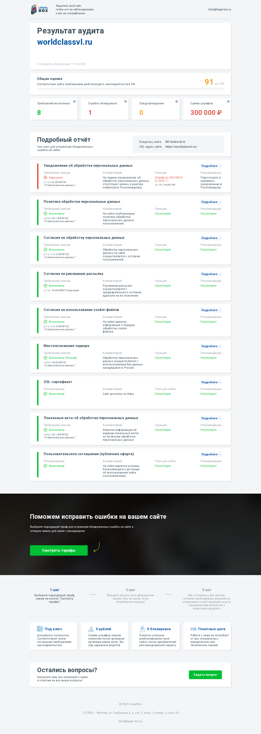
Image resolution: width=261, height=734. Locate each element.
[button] (211, 166)
